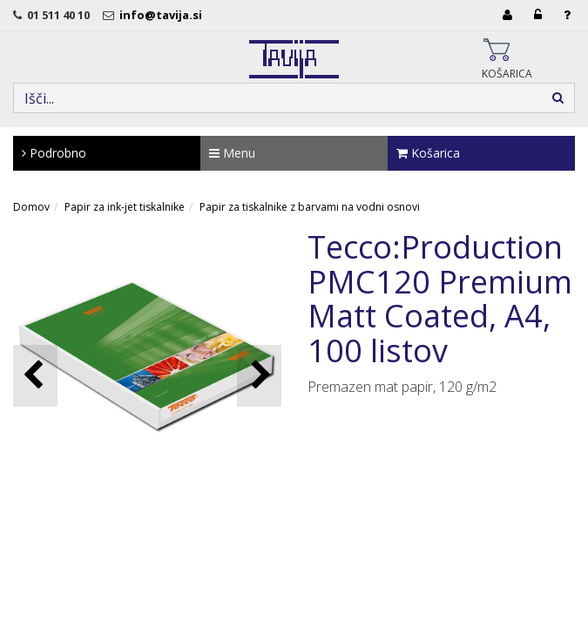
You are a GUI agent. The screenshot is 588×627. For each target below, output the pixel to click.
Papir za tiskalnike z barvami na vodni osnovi (309, 206)
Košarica (428, 153)
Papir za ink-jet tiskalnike (124, 206)
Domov (31, 206)
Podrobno (54, 153)
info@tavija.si (163, 15)
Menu (232, 153)
